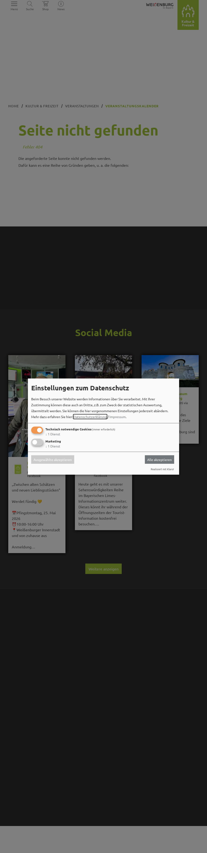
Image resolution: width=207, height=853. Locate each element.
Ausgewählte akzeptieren (53, 459)
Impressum (117, 417)
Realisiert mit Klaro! (162, 469)
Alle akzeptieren (159, 459)
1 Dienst (52, 434)
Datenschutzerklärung (90, 417)
